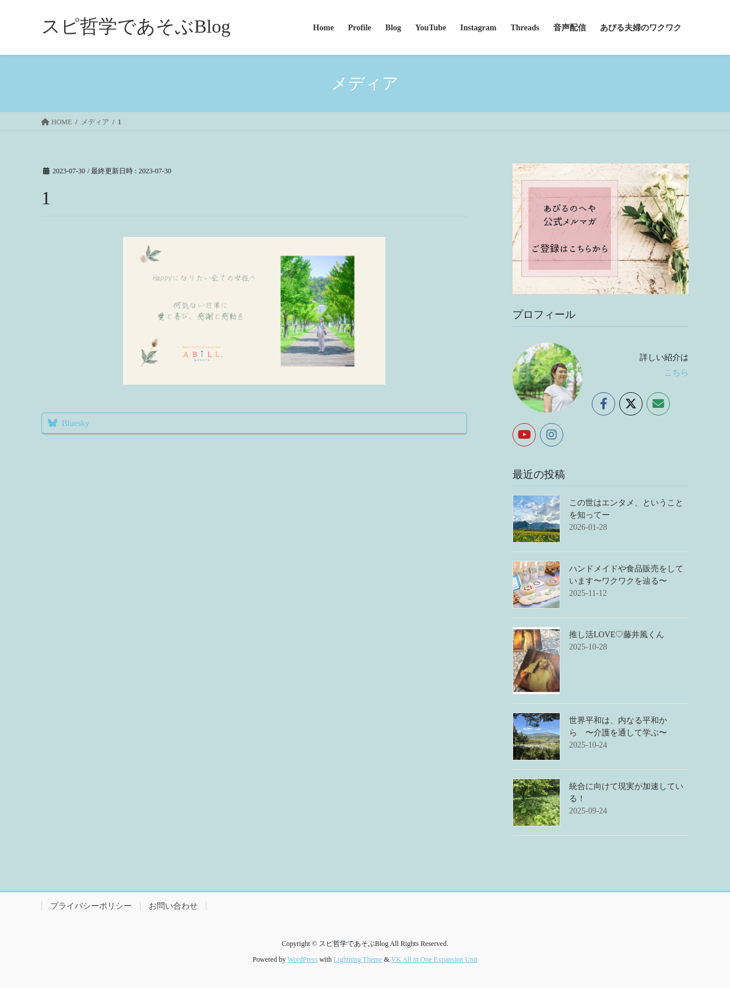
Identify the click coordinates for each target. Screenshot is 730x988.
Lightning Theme (358, 959)
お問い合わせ (173, 906)
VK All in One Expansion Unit (434, 959)
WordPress (302, 959)
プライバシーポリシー (91, 906)
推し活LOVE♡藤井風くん (616, 634)
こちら (676, 372)
